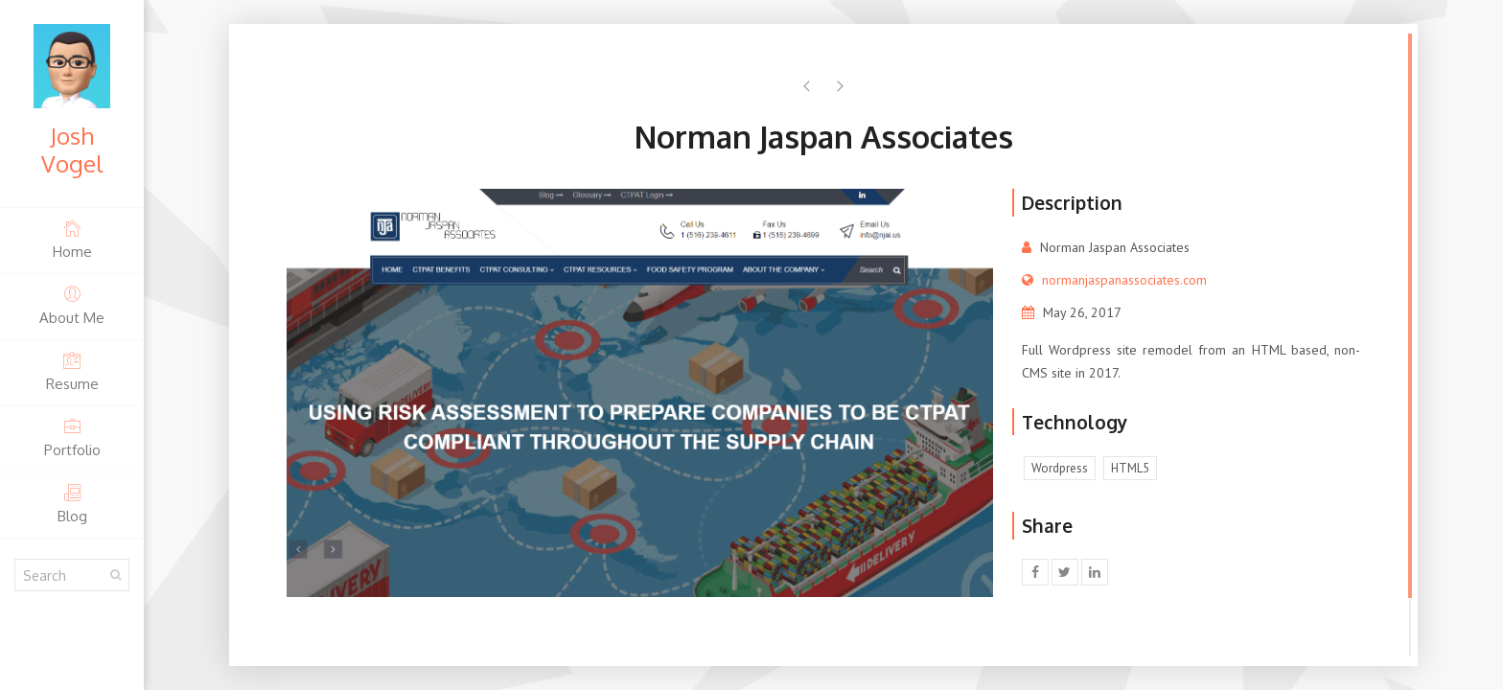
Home (72, 239)
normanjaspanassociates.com (1124, 279)
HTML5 (1130, 468)
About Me (72, 305)
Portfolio (72, 437)
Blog (72, 503)
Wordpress (1059, 468)
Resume (72, 371)
